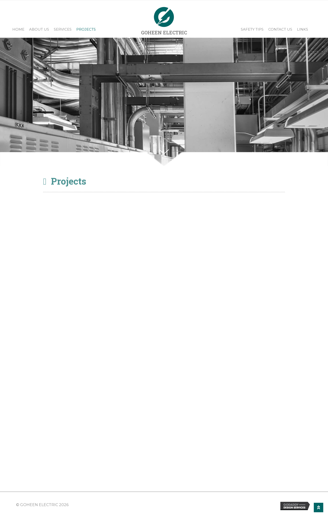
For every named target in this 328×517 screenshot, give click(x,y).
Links (302, 29)
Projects (86, 29)
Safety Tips (252, 29)
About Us (39, 29)
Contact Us (280, 29)
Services (63, 29)
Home (18, 29)
